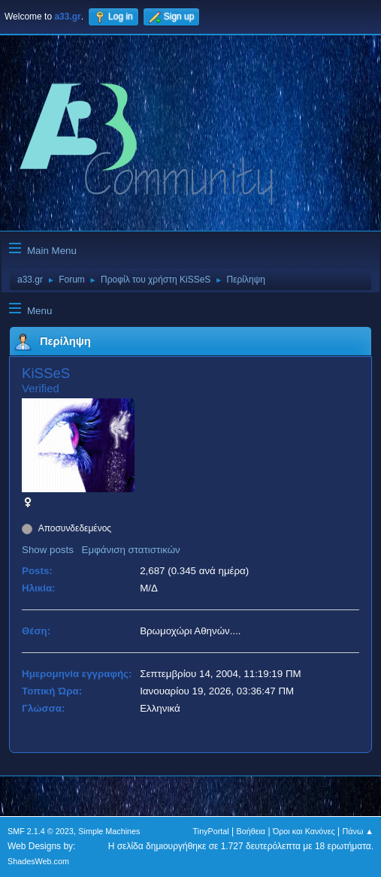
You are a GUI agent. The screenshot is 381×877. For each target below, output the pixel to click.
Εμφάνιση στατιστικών (131, 549)
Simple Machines (109, 831)
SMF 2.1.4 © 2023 (41, 831)
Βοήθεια (250, 831)
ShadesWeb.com (38, 861)
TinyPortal (211, 831)
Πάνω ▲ (358, 831)
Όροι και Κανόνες (304, 831)
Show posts (48, 549)
